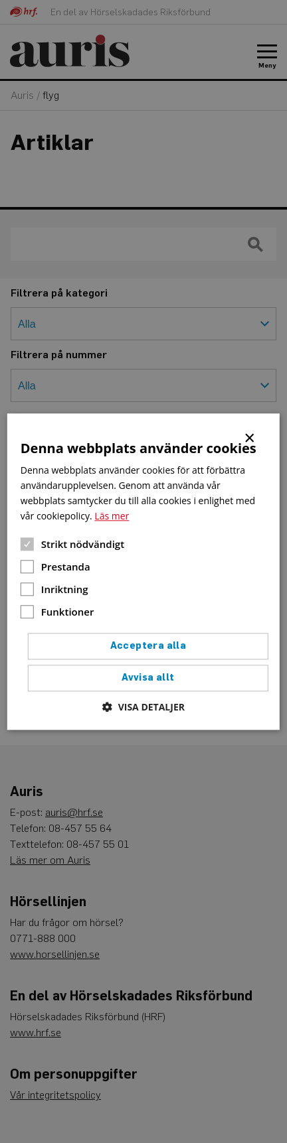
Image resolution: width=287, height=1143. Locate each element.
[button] (143, 707)
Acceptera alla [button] (148, 645)
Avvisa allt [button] (148, 677)
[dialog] (143, 571)
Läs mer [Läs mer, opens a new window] (111, 515)
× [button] (250, 437)
